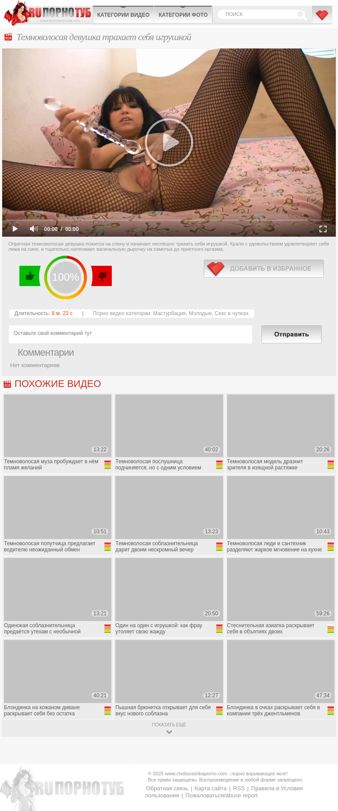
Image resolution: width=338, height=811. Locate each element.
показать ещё (169, 724)
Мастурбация (169, 313)
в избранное (264, 269)
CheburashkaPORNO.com (48, 13)
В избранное (323, 19)
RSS (239, 788)
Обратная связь (167, 788)
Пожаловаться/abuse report (221, 795)
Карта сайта (210, 788)
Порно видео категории (121, 313)
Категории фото (182, 15)
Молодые (200, 313)
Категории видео (123, 15)
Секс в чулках (232, 313)
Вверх (321, 762)
